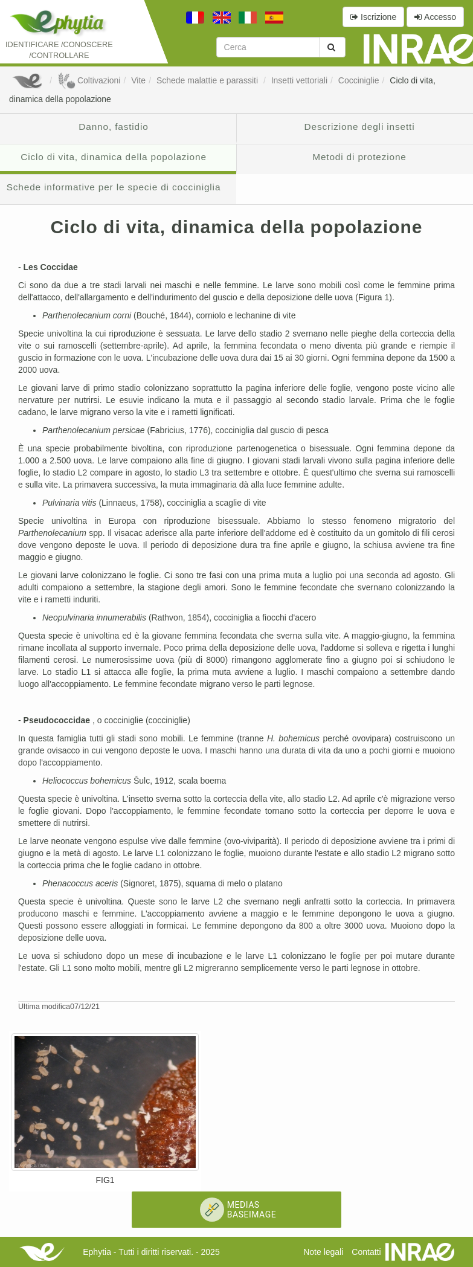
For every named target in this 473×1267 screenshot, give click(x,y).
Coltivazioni (88, 80)
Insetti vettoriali (299, 80)
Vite (138, 80)
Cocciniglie (358, 80)
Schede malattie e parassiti (208, 80)
